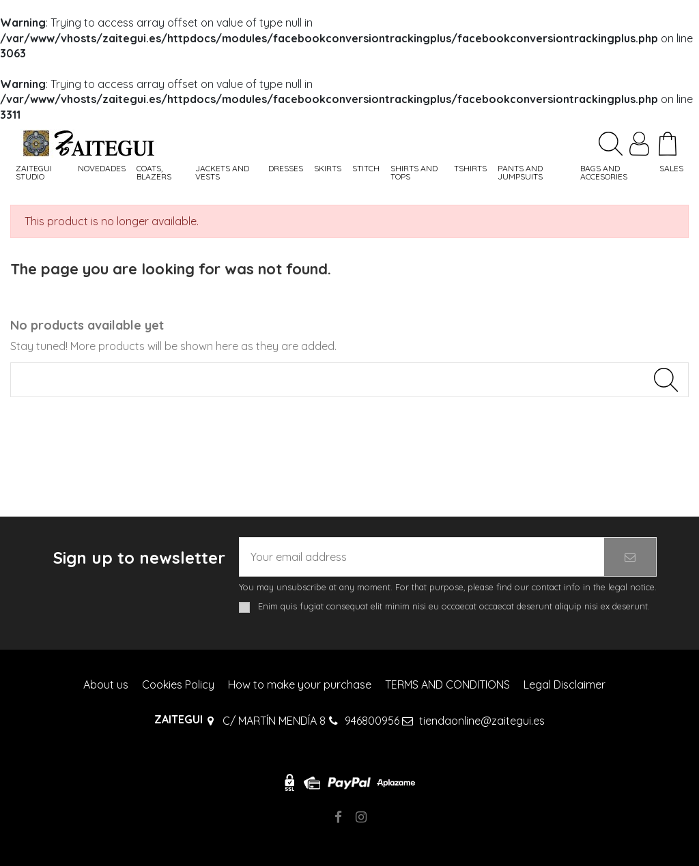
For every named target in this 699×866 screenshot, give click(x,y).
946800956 (372, 720)
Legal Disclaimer (564, 684)
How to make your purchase (299, 684)
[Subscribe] (630, 557)
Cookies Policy (178, 684)
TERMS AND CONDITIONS (447, 684)
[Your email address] (422, 557)
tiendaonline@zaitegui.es (482, 720)
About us (105, 684)
